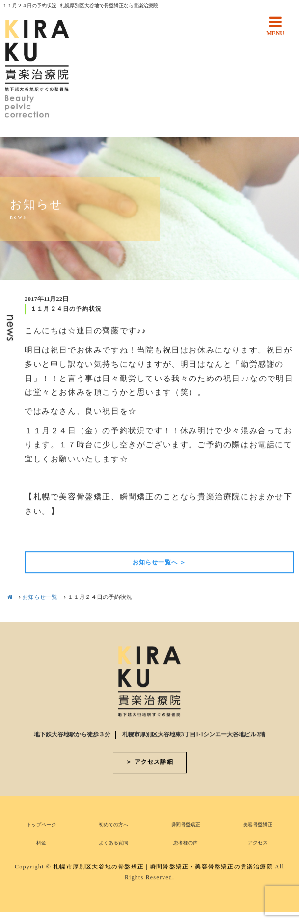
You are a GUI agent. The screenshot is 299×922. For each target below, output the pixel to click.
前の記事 (41, 535)
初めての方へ (113, 825)
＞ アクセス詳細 (149, 762)
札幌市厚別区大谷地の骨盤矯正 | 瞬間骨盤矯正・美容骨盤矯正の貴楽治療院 (163, 867)
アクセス (258, 843)
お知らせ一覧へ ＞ (160, 563)
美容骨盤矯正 (257, 825)
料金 (41, 843)
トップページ (41, 825)
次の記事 (277, 535)
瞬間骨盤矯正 (185, 825)
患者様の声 (185, 843)
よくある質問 (113, 843)
